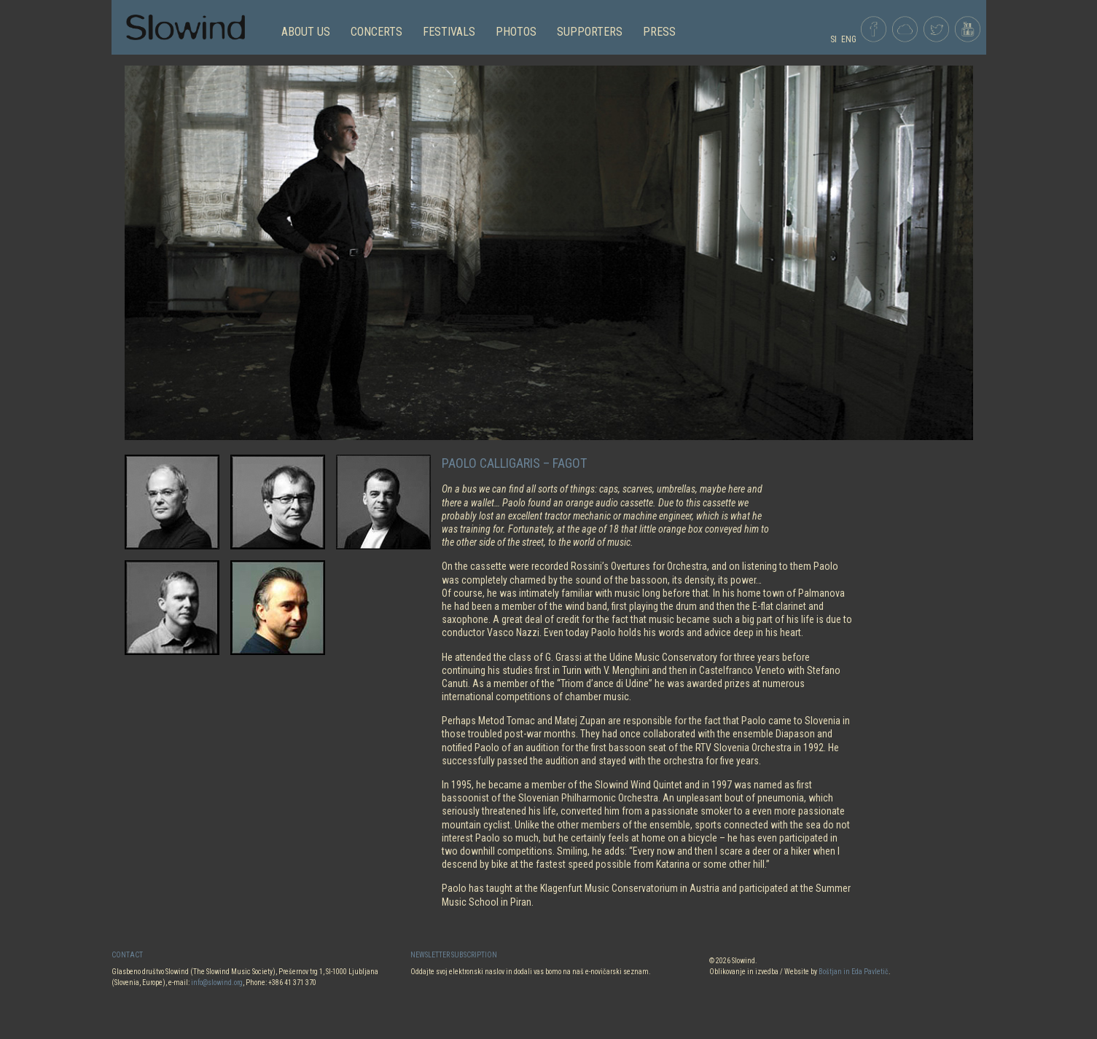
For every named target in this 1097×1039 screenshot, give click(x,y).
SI (833, 39)
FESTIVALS (449, 32)
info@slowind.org (217, 983)
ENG (848, 39)
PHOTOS (516, 32)
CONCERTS (376, 32)
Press (659, 32)
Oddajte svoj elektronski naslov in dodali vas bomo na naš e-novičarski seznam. (530, 972)
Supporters (589, 32)
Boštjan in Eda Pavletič (854, 972)
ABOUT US (305, 32)
